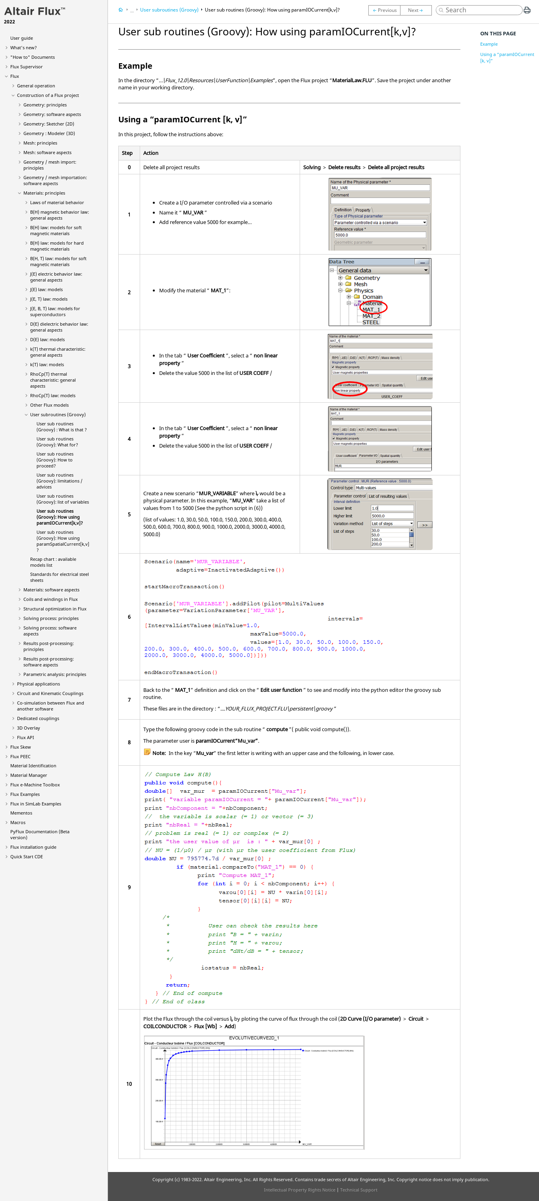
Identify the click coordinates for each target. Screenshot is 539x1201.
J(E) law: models (46, 289)
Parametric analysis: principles (54, 674)
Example (489, 44)
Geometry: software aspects (52, 114)
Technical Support (358, 1190)
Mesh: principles (40, 143)
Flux (14, 76)
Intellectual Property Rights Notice (299, 1190)
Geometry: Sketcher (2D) (48, 124)
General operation (36, 86)
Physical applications (38, 684)
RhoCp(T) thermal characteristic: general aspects (53, 380)
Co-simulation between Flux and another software (50, 706)
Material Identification (33, 765)
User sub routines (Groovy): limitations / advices (60, 481)
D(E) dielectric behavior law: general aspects (59, 327)
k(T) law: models (47, 364)
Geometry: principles (45, 105)
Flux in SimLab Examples (35, 804)
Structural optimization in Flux (55, 609)
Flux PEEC (20, 756)
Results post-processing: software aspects (48, 662)
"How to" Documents (32, 57)
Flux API (25, 737)
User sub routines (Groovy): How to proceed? (55, 460)
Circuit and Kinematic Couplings (50, 693)
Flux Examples (25, 794)
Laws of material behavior (57, 202)
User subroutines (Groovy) (58, 414)
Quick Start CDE (26, 856)
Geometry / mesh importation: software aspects (55, 180)
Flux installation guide (33, 847)
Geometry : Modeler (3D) (49, 133)
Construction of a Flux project (48, 95)
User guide (21, 38)
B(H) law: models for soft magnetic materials (56, 230)
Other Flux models (49, 405)
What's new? (23, 47)
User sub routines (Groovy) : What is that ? (62, 427)
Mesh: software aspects (47, 152)
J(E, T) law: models (48, 299)
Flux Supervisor (26, 67)
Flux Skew (20, 747)
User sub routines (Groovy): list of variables (63, 499)
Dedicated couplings (38, 718)
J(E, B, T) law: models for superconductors (55, 311)
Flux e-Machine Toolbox (35, 785)
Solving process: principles (51, 618)
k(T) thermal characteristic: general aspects (57, 352)
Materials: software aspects (51, 590)
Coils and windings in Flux (50, 599)
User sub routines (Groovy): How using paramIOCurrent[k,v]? (60, 517)
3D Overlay (28, 728)
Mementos (21, 813)
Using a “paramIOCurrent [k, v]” (507, 57)
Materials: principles (44, 193)
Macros (17, 822)
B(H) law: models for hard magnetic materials (57, 246)
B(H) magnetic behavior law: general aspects (59, 215)
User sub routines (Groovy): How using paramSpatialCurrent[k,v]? (63, 541)
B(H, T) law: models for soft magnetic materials (58, 261)
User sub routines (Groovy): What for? (57, 442)
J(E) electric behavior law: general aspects (56, 277)
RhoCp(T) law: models (52, 395)
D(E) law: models (47, 339)
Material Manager (28, 775)
